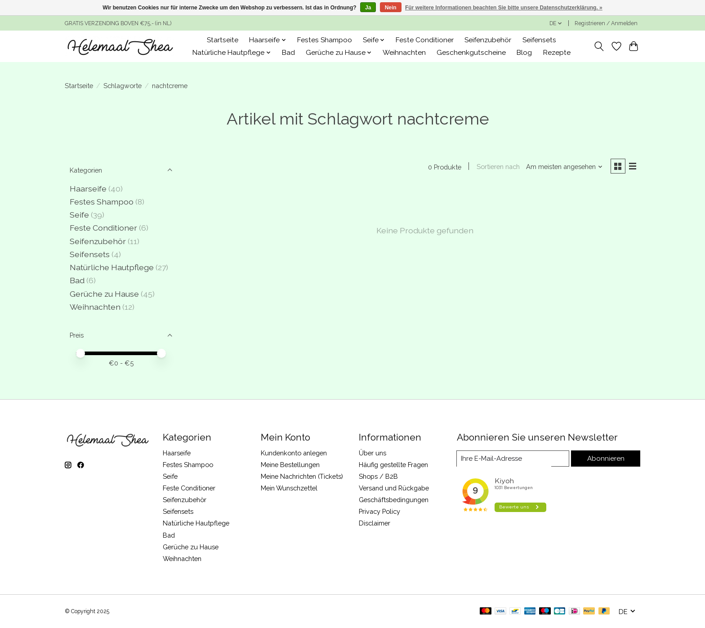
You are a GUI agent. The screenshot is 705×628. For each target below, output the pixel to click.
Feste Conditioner (425, 40)
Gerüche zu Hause (104, 293)
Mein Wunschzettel (289, 488)
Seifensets (539, 40)
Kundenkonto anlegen (294, 453)
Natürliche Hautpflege (112, 267)
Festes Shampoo (324, 40)
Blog (524, 53)
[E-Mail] (514, 458)
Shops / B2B (378, 476)
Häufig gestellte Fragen (393, 464)
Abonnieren (606, 458)
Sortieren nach (496, 167)
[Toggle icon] (599, 46)
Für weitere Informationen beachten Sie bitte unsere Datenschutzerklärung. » (503, 7)
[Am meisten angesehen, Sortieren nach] (563, 167)
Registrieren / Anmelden (606, 23)
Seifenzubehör (487, 40)
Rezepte (557, 53)
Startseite (222, 40)
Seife (79, 214)
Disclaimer (374, 523)
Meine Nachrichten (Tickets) (302, 476)
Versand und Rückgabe (394, 488)
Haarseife (88, 188)
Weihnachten (404, 53)
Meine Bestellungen (290, 464)
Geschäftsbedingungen (393, 499)
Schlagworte (122, 85)
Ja (368, 7)
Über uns (372, 453)
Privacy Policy (379, 511)
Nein (391, 7)
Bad (288, 53)
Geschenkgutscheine (471, 53)
